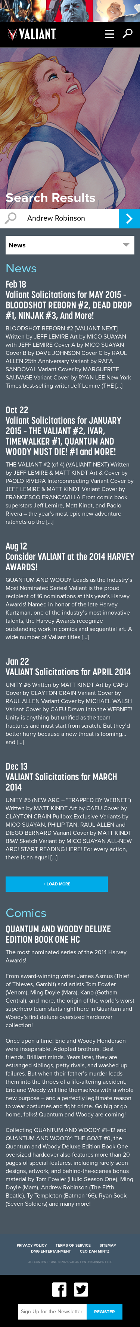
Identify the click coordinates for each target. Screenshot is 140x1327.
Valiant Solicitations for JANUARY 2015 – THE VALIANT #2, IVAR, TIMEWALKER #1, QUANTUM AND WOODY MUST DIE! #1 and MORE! (63, 435)
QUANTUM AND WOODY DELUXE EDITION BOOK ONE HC (58, 934)
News (17, 245)
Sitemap (108, 1245)
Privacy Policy (32, 1245)
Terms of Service (73, 1245)
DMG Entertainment (51, 1251)
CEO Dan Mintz (94, 1251)
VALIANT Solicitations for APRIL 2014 (68, 671)
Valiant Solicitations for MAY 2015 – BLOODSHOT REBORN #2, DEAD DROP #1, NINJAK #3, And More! (69, 305)
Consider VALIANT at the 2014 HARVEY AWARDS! (70, 562)
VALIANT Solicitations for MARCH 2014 (61, 782)
